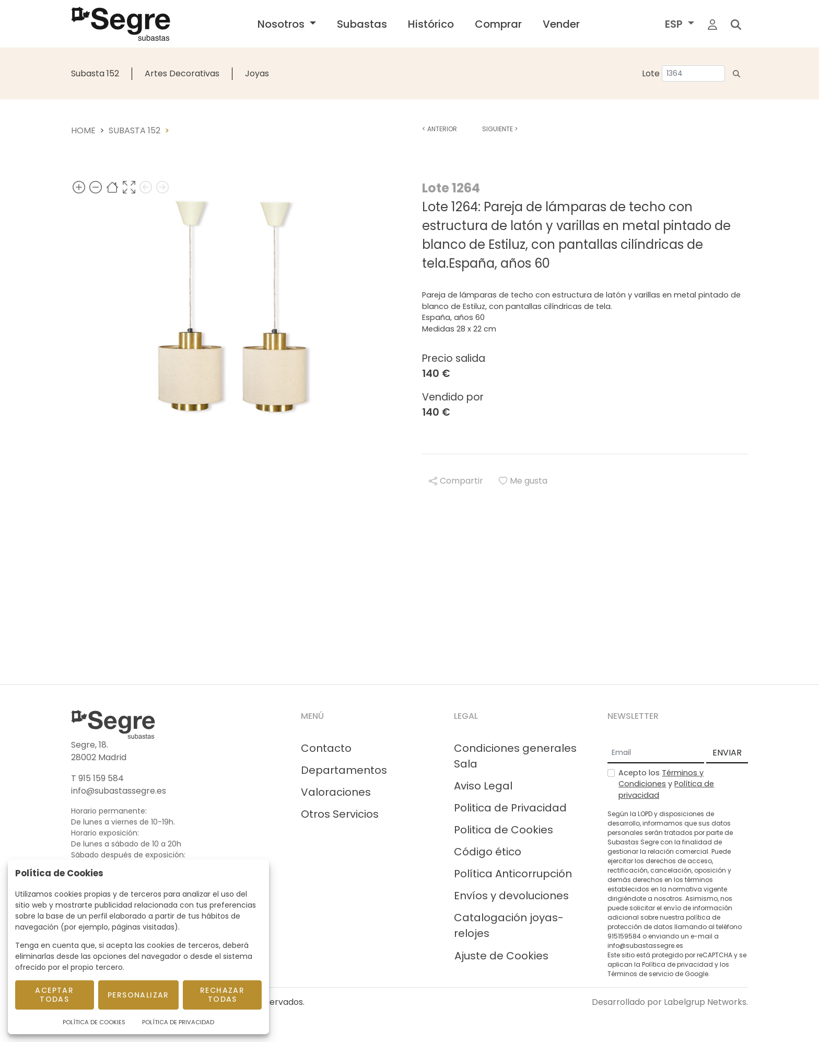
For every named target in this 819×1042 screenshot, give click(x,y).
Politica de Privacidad (510, 807)
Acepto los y (666, 784)
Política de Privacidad (178, 1022)
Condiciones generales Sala (515, 756)
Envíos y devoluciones (511, 895)
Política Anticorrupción (513, 873)
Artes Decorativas (182, 73)
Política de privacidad (677, 964)
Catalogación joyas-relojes (509, 925)
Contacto (326, 748)
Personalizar (138, 995)
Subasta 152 (95, 73)
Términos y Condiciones (661, 778)
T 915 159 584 (97, 778)
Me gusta (523, 481)
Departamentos (344, 770)
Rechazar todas (222, 994)
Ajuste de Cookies (501, 955)
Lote (651, 73)
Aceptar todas (54, 994)
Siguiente (500, 128)
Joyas (257, 73)
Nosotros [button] (282, 24)
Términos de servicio (640, 973)
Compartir (456, 481)
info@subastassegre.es (118, 791)
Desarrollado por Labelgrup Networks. (670, 1002)
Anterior (439, 128)
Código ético (487, 851)
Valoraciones (336, 792)
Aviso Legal (483, 785)
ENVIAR (727, 753)
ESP (675, 24)
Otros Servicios (340, 814)
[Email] (655, 753)
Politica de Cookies (503, 829)
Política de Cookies (94, 1022)
